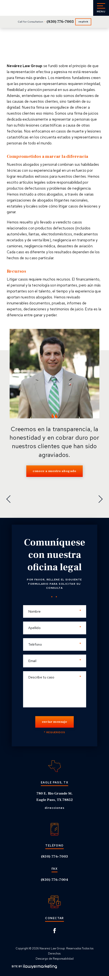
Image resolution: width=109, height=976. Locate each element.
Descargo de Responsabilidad (55, 958)
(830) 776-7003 (60, 21)
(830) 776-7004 (54, 879)
